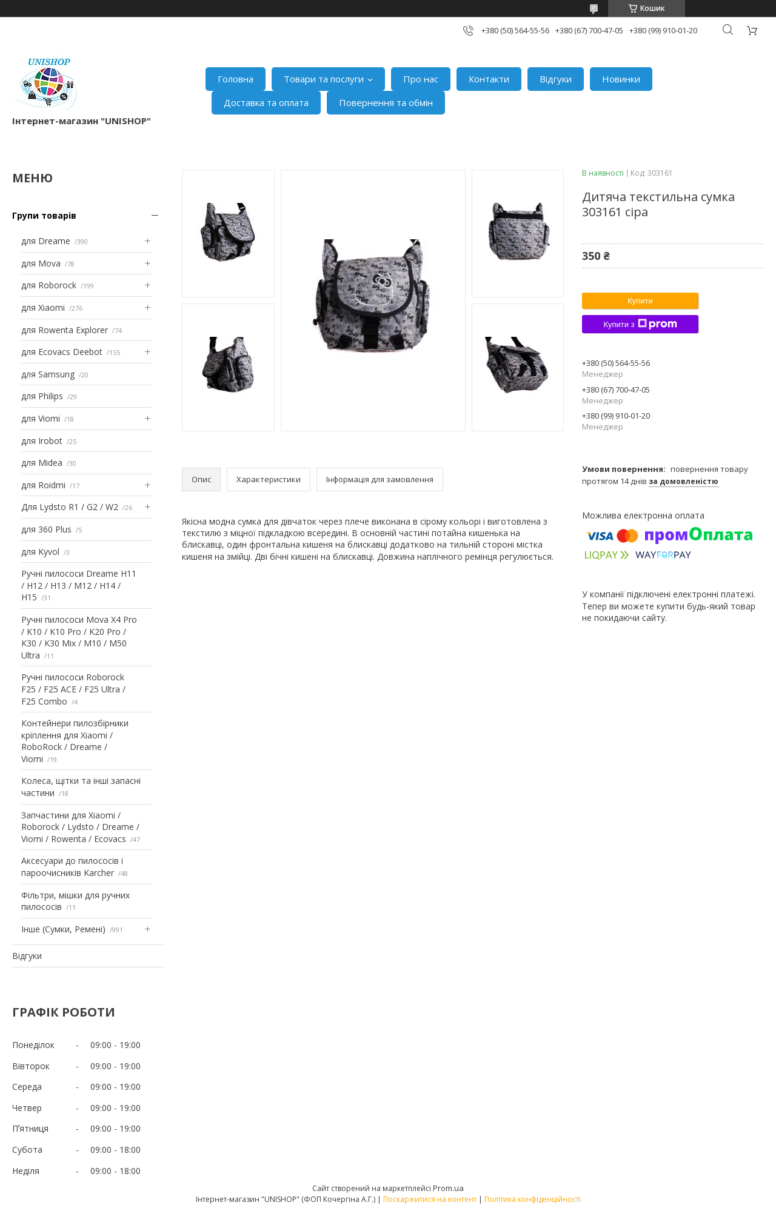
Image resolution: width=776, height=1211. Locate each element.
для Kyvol (40, 551)
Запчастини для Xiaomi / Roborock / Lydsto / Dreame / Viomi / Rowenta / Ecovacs (80, 826)
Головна (235, 79)
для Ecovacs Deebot (61, 351)
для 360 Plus (46, 529)
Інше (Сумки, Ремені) (63, 929)
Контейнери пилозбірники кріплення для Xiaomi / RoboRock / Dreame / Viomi (75, 741)
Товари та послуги (324, 79)
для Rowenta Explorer (64, 330)
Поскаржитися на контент (430, 1199)
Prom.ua (448, 1188)
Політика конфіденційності (532, 1199)
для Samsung (48, 374)
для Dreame (45, 241)
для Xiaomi (43, 307)
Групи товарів (44, 215)
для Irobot (41, 440)
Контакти (489, 79)
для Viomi (40, 418)
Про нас (420, 79)
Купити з (640, 324)
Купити (640, 300)
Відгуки (556, 79)
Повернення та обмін (386, 102)
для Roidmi (43, 485)
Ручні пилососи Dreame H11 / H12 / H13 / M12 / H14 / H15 (78, 585)
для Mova (41, 263)
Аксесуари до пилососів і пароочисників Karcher (72, 866)
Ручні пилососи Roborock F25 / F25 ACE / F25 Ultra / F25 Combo (73, 688)
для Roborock (48, 285)
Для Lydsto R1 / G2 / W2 (69, 507)
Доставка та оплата (266, 102)
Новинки (621, 79)
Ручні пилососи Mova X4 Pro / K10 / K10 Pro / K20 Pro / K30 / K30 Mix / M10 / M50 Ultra (79, 637)
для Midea (41, 462)
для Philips (42, 396)
